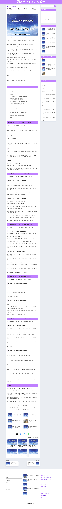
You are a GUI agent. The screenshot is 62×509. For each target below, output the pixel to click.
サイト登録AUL (44, 486)
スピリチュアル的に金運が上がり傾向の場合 (16, 98)
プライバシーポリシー (45, 493)
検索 (35, 407)
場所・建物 (45, 14)
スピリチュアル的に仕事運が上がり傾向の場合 (48, 116)
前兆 (25, 409)
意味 (23, 409)
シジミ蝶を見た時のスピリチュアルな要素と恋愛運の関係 (48, 105)
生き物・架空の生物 (35, 437)
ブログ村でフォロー (45, 475)
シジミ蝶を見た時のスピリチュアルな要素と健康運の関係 (18, 101)
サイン (21, 409)
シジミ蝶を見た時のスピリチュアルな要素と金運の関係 (18, 96)
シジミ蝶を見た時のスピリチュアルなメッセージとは (48, 84)
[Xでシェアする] (17, 434)
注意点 (28, 409)
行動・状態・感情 (9, 487)
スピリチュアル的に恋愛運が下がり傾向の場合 (48, 110)
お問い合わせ (44, 498)
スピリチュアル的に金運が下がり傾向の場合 (16, 99)
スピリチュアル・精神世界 (46, 477)
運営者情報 (44, 495)
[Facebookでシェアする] (21, 434)
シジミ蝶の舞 (12, 91)
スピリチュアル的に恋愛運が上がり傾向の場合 (17, 108)
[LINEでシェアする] (28, 434)
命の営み (11, 94)
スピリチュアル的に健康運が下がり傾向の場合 (17, 104)
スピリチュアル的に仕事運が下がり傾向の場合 (17, 115)
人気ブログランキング (45, 482)
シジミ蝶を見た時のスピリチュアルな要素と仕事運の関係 (18, 112)
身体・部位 (8, 489)
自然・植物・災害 (9, 485)
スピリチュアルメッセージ (46, 479)
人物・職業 (45, 12)
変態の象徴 (44, 87)
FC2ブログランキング (45, 484)
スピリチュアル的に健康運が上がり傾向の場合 (17, 103)
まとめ (11, 117)
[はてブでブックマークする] (24, 434)
